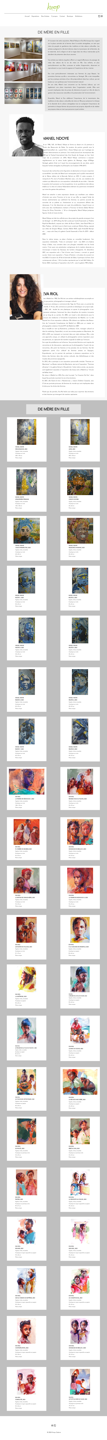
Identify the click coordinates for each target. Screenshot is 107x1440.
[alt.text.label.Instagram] (102, 16)
